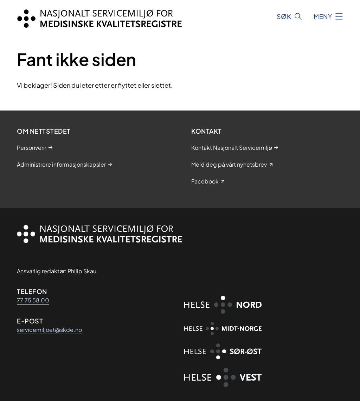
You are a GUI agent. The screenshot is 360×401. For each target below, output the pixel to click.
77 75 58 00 (33, 300)
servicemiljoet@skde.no (49, 329)
